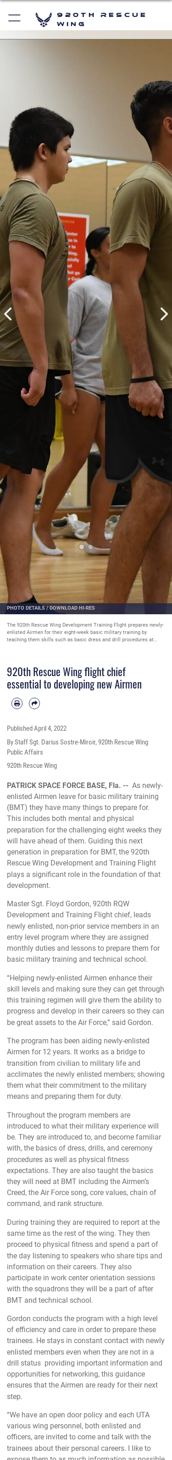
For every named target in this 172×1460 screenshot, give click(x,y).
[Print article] (16, 703)
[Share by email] (34, 703)
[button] (15, 19)
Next (163, 314)
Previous (8, 314)
